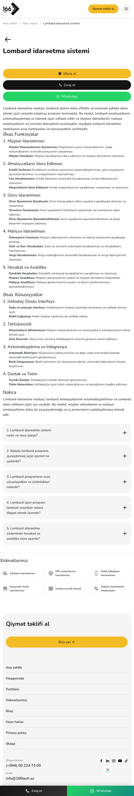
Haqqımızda (15, 678)
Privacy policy (16, 733)
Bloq (9, 711)
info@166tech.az (20, 778)
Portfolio (12, 689)
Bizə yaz (67, 642)
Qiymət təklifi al (103, 9)
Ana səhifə (10, 23)
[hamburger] (126, 9)
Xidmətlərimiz (16, 700)
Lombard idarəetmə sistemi (61, 23)
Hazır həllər (30, 23)
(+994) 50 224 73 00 (23, 765)
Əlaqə (10, 743)
